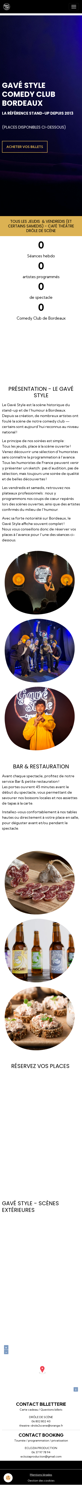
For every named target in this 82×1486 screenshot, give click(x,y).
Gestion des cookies (41, 1480)
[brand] (7, 6)
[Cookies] (8, 1477)
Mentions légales (41, 1474)
